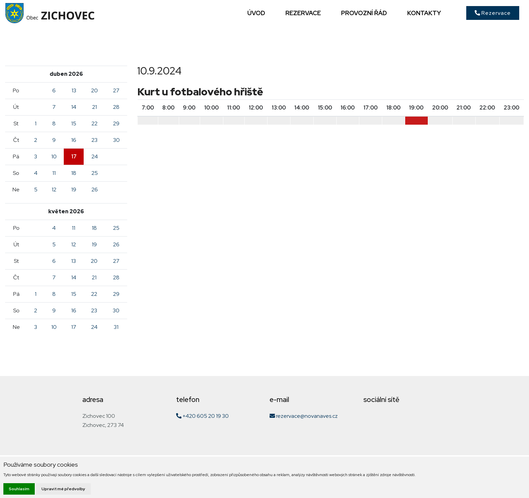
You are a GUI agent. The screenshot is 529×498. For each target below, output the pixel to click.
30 (116, 140)
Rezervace (493, 13)
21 (94, 107)
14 (73, 107)
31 (116, 327)
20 (94, 90)
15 (73, 123)
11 (54, 173)
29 (116, 123)
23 (94, 140)
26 (94, 189)
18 (73, 173)
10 (54, 156)
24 (94, 156)
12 (54, 189)
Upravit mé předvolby (63, 489)
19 (73, 189)
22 (94, 123)
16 (73, 140)
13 (74, 90)
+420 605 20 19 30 (202, 415)
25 (94, 173)
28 (116, 107)
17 (74, 156)
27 (116, 90)
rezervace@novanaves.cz (304, 415)
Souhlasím (19, 489)
